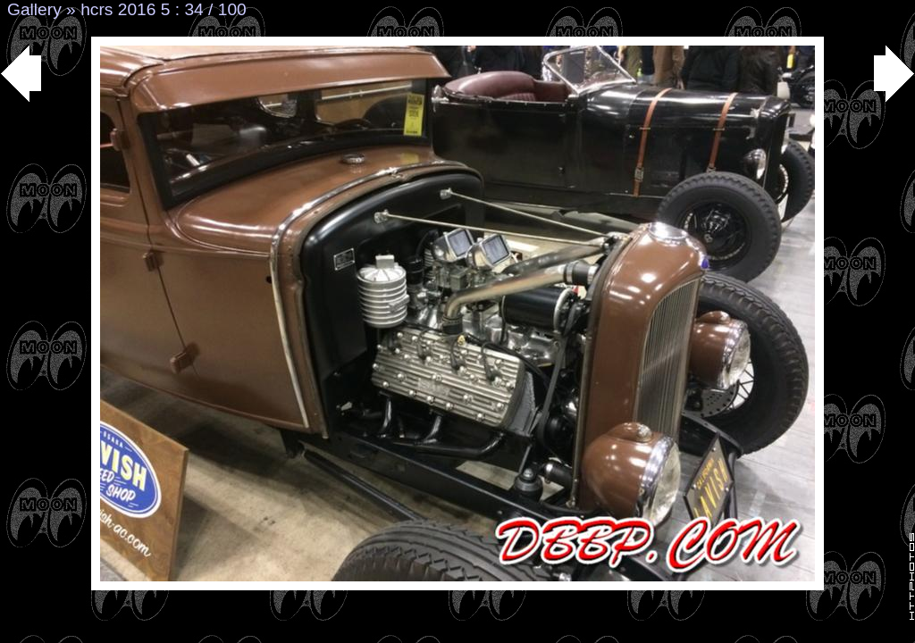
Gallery (34, 9)
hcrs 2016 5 (125, 9)
